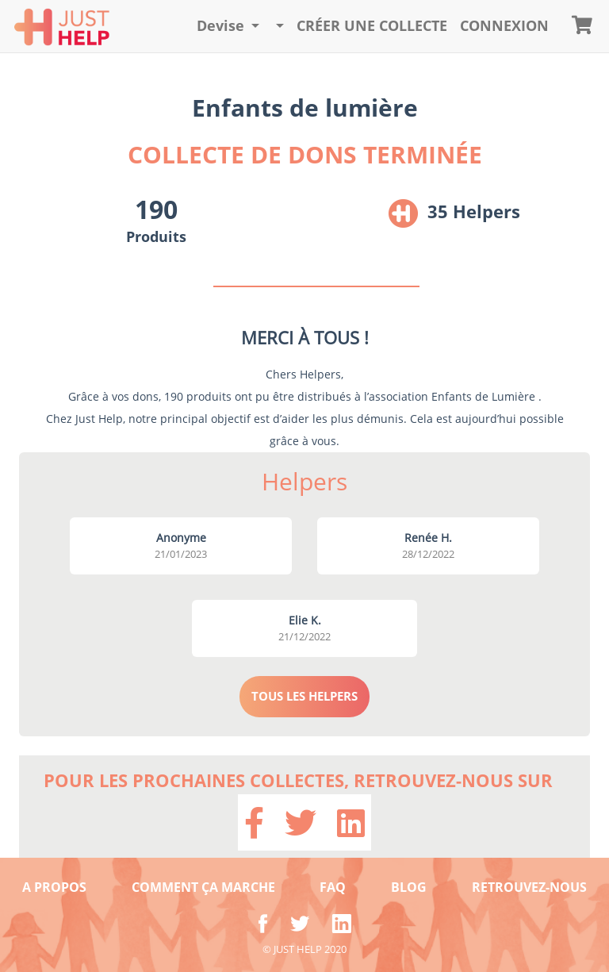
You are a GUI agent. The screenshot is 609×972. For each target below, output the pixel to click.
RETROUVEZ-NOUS (529, 887)
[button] (228, 26)
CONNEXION (504, 25)
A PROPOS (54, 887)
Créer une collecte (372, 25)
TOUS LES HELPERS (304, 696)
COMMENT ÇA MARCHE (203, 887)
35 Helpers (473, 211)
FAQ (333, 887)
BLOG (409, 887)
